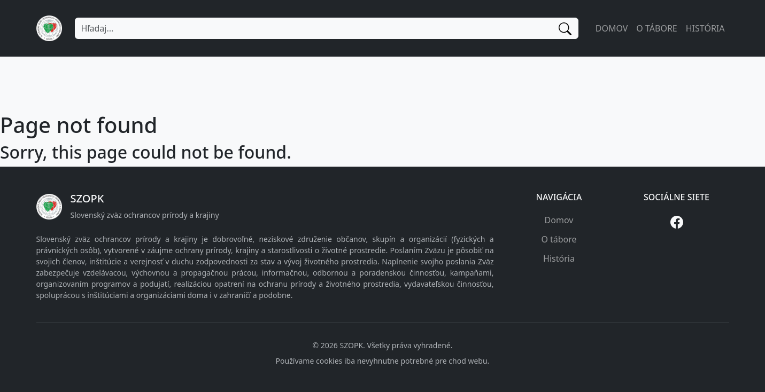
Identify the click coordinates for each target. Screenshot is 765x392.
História (705, 28)
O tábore (656, 28)
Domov (612, 28)
